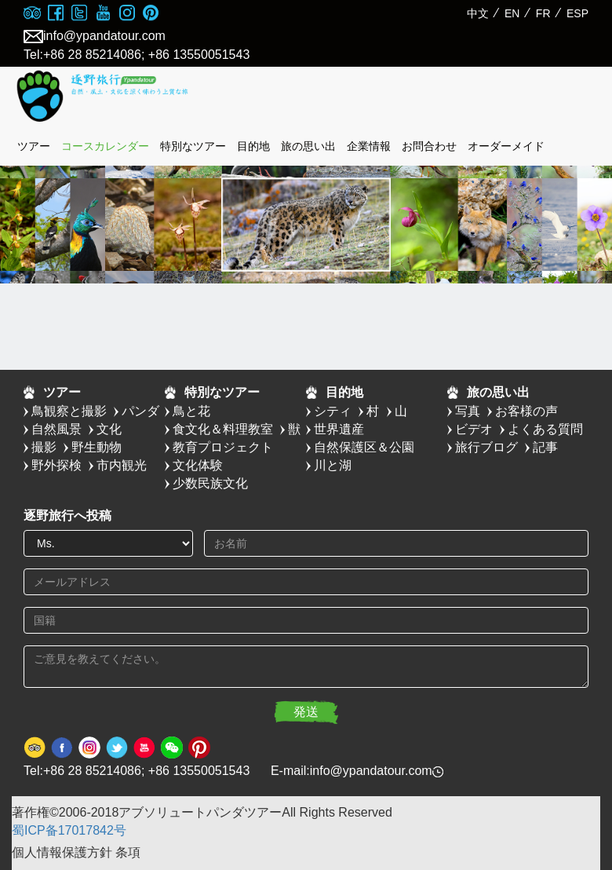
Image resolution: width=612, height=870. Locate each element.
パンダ (140, 411)
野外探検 (56, 465)
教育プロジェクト (223, 447)
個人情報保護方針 (62, 852)
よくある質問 (545, 429)
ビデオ (474, 429)
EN (512, 13)
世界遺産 (339, 429)
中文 (478, 13)
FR (543, 13)
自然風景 (56, 429)
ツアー (33, 146)
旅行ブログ (486, 447)
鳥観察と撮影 (69, 411)
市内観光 (122, 465)
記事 (545, 447)
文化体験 (198, 465)
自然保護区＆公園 (364, 447)
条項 (127, 852)
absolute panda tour (129, 96)
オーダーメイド (506, 146)
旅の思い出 (308, 146)
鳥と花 (191, 411)
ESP (577, 13)
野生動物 (96, 447)
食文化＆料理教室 (223, 429)
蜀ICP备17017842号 (69, 830)
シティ (333, 411)
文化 (109, 429)
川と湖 (333, 465)
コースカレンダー (105, 146)
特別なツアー (193, 146)
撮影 (43, 447)
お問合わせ (429, 146)
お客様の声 (526, 411)
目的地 (253, 146)
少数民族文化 (210, 483)
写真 (467, 411)
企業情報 (369, 146)
